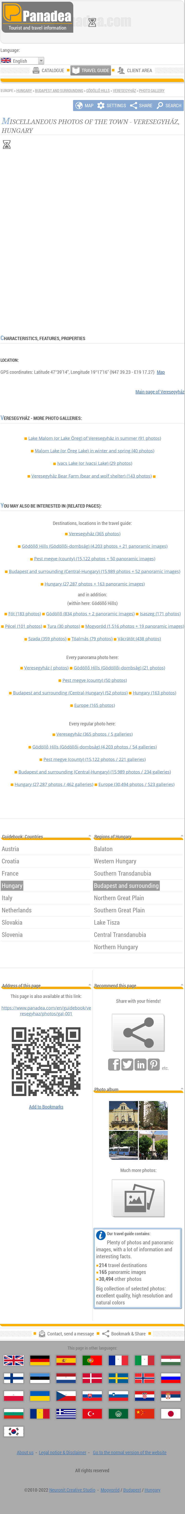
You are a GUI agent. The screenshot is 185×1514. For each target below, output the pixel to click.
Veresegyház (124, 90)
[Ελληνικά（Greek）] (66, 1413)
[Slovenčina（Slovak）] (92, 1396)
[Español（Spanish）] (66, 1360)
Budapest (132, 1490)
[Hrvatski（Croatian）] (145, 1396)
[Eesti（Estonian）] (40, 1378)
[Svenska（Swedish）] (118, 1378)
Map (161, 372)
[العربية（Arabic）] (118, 1413)
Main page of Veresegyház (160, 391)
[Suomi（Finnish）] (14, 1378)
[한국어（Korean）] (14, 1431)
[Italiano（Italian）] (145, 1360)
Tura (63, 626)
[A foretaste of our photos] (138, 1198)
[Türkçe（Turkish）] (92, 1413)
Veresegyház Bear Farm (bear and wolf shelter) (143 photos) (91, 476)
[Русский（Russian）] (171, 1378)
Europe (94, 705)
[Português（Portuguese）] (92, 1360)
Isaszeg (160, 614)
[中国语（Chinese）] (145, 1413)
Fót (24, 614)
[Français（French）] (118, 1360)
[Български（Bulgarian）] (14, 1413)
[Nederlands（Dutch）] (66, 1378)
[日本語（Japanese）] (171, 1413)
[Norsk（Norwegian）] (145, 1378)
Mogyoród (134, 626)
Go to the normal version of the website (129, 1452)
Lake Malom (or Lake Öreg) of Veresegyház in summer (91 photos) (94, 438)
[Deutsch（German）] (40, 1360)
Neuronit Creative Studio (72, 1490)
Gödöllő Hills (98, 90)
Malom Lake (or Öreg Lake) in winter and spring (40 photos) (94, 451)
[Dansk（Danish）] (92, 1378)
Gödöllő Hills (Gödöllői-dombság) (94, 546)
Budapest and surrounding (59, 90)
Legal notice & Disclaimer (62, 1452)
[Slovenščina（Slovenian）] (118, 1396)
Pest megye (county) (94, 558)
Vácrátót (139, 639)
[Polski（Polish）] (14, 1396)
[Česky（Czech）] (66, 1396)
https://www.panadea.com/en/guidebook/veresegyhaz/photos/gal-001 (46, 1010)
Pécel (23, 626)
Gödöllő (90, 614)
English (20, 61)
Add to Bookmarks (46, 1106)
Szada (47, 639)
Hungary (24, 90)
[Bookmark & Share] (138, 1033)
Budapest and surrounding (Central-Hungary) (94, 571)
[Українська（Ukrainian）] (40, 1396)
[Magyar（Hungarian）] (171, 1360)
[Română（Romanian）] (40, 1413)
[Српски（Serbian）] (171, 1396)
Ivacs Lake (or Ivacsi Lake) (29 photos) (94, 463)
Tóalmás (92, 639)
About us (25, 1452)
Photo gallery (152, 90)
